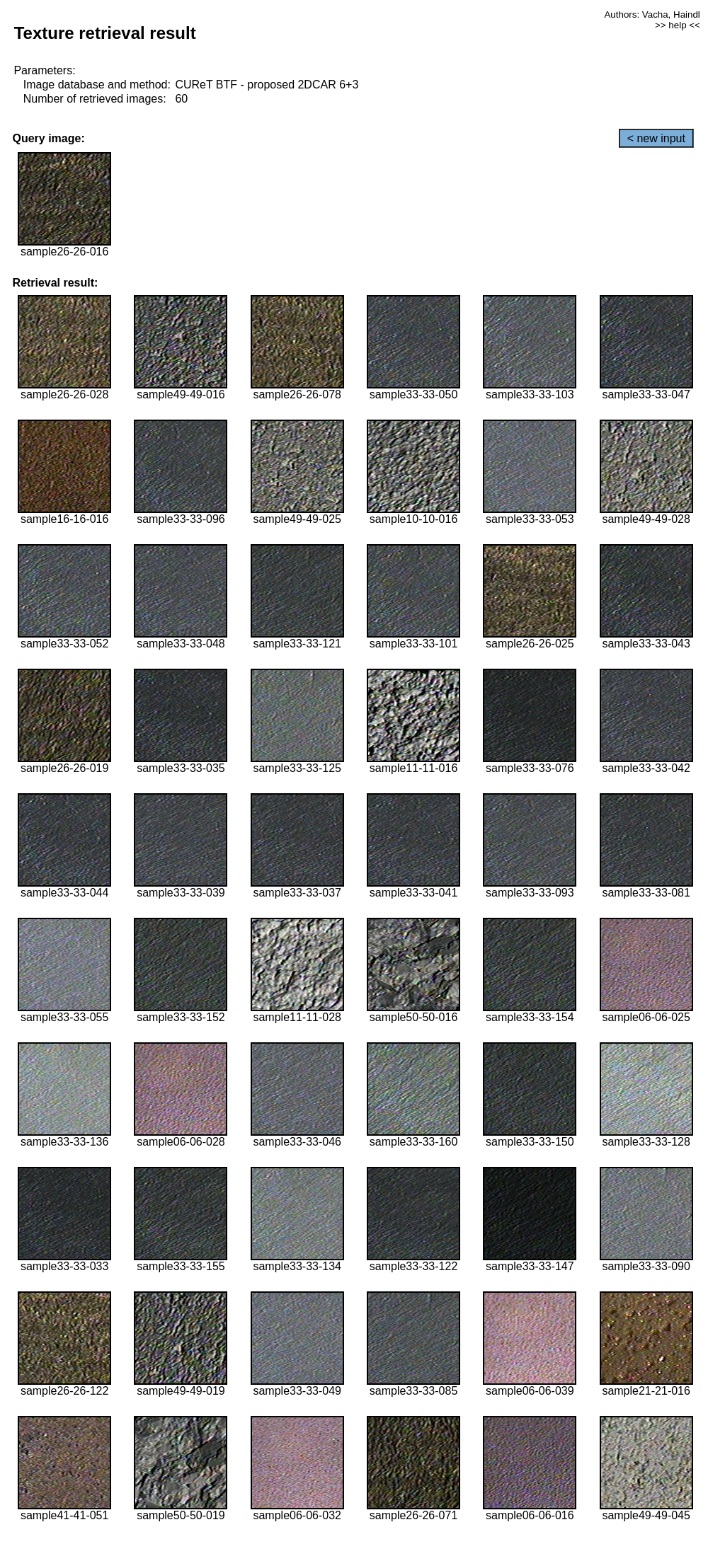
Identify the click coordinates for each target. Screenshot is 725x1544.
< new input (656, 138)
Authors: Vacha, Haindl (652, 14)
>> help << (677, 25)
